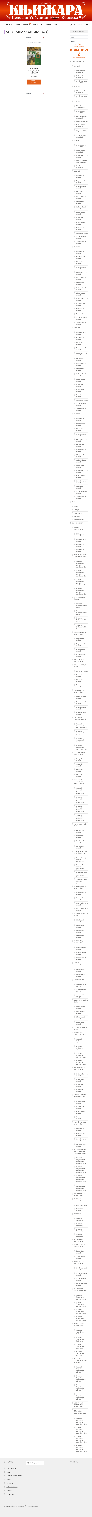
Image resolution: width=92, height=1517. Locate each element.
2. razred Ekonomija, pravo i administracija (81, 573)
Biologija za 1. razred (80, 535)
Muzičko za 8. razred (80, 477)
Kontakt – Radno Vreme (14, 1476)
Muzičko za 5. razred (80, 223)
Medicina (77, 516)
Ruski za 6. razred (82, 314)
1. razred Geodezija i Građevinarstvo (81, 726)
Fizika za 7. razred (79, 343)
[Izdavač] (79, 41)
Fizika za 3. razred (80, 681)
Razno (74, 502)
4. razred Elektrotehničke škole (81, 627)
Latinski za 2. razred (80, 975)
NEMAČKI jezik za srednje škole (80, 1123)
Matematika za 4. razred (82, 1090)
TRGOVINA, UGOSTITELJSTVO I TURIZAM (80, 1360)
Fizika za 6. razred (80, 263)
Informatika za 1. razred (81, 893)
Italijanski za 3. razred (81, 953)
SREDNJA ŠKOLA (77, 523)
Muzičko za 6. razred (80, 304)
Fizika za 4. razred (80, 686)
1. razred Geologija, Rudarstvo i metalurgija (80, 791)
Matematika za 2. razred (82, 1080)
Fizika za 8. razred (80, 430)
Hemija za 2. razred (80, 836)
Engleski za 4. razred (81, 655)
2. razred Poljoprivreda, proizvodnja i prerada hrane (81, 1169)
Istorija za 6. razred (80, 283)
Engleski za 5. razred (80, 182)
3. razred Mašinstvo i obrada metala (81, 1055)
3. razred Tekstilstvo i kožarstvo (80, 1346)
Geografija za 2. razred (81, 765)
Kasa (56, 24)
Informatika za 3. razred (82, 904)
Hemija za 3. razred (80, 842)
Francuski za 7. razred (81, 349)
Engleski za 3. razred (80, 650)
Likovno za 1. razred (80, 1007)
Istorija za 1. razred (80, 921)
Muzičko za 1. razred (80, 1102)
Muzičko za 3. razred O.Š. (80, 126)
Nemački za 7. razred (80, 396)
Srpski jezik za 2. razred (81, 1274)
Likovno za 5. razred (80, 213)
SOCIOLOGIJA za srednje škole (79, 1240)
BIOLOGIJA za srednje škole (78, 528)
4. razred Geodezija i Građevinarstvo (81, 747)
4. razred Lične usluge (81, 996)
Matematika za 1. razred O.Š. (82, 77)
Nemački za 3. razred (81, 1140)
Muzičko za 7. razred (80, 390)
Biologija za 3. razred (81, 545)
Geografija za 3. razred (81, 770)
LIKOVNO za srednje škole (81, 1001)
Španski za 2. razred (80, 1257)
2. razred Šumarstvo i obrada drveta (81, 1304)
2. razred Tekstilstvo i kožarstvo (80, 1339)
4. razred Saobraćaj (79, 1235)
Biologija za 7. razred (81, 333)
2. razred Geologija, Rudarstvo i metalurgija (80, 800)
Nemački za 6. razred (81, 310)
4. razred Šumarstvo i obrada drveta (81, 1318)
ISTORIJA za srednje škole (81, 914)
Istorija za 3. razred (80, 931)
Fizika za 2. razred (80, 675)
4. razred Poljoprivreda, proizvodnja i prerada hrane (81, 1187)
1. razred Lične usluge (81, 985)
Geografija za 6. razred (81, 273)
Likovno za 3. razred (80, 1018)
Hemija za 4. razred (80, 847)
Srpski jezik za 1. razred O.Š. (81, 82)
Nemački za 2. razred (81, 1135)
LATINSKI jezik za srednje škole (80, 964)
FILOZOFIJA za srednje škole (79, 660)
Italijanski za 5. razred (81, 208)
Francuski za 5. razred (81, 187)
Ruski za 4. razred (79, 1210)
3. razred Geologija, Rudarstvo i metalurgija (80, 809)
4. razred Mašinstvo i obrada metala (81, 1062)
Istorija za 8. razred (80, 456)
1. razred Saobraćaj (79, 1219)
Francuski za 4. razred (81, 713)
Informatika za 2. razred (82, 899)
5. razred (77, 171)
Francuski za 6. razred (81, 268)
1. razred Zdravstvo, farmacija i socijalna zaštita (81, 1421)
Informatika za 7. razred (82, 364)
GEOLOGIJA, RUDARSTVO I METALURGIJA (79, 781)
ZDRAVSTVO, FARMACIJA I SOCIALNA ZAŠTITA (80, 1412)
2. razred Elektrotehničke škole (81, 613)
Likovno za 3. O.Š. (82, 121)
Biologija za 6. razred (81, 252)
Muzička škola (78, 520)
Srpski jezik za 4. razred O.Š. (81, 167)
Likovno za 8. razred (80, 466)
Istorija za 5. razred (80, 203)
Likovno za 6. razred (80, 294)
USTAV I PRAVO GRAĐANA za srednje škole (79, 1405)
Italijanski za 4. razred (81, 959)
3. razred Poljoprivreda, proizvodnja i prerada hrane (81, 1178)
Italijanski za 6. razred (81, 289)
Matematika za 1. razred (82, 1075)
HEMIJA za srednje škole (80, 825)
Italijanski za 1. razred (81, 948)
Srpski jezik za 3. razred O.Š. (81, 136)
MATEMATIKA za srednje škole (79, 1068)
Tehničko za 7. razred (81, 409)
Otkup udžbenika (22, 24)
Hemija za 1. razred (80, 831)
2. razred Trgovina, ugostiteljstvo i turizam (81, 1378)
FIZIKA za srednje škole (80, 666)
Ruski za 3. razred (82, 1205)
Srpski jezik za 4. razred (81, 1284)
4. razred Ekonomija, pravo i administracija (81, 591)
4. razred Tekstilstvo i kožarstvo (80, 1353)
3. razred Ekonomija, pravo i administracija (81, 582)
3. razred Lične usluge (81, 990)
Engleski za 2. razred (80, 645)
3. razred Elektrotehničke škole (81, 620)
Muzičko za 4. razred (80, 1118)
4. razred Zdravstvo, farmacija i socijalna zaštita (81, 1448)
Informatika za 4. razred (82, 909)
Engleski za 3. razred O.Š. (80, 112)
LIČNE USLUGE (79, 980)
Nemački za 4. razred (81, 1145)
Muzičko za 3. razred (80, 1112)
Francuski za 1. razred (81, 697)
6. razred (77, 247)
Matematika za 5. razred (82, 218)
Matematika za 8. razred (82, 471)
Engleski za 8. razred (81, 424)
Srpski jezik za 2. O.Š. (81, 97)
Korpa (48, 24)
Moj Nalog (37, 24)
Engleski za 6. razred (80, 257)
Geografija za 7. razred (81, 354)
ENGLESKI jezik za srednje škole (80, 633)
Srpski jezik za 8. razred (81, 492)
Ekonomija (77, 506)
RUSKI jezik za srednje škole (78, 1200)
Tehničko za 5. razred (81, 242)
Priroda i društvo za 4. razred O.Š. (82, 161)
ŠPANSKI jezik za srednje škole (79, 1245)
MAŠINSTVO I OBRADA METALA (80, 1033)
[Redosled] (35, 37)
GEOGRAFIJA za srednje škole (79, 753)
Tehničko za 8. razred (81, 497)
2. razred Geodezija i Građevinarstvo (81, 733)
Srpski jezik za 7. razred (81, 404)
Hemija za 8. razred (80, 445)
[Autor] (79, 37)
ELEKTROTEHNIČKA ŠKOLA (80, 598)
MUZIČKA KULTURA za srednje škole (80, 1096)
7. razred (77, 328)
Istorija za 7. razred (80, 369)
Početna (8, 24)
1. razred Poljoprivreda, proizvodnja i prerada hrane (81, 1160)
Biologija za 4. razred (81, 550)
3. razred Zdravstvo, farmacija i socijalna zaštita (81, 1439)
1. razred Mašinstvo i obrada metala (81, 1041)
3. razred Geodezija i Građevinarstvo (81, 740)
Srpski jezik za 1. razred (81, 1269)
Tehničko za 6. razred (81, 323)
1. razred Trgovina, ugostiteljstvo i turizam (81, 1370)
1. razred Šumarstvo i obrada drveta (81, 1297)
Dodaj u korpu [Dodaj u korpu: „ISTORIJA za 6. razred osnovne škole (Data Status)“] (34, 82)
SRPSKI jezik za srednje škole (79, 1262)
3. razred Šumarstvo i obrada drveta (81, 1311)
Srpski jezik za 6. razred (81, 318)
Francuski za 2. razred (81, 703)
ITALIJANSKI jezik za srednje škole (81, 942)
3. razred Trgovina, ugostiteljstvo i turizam (81, 1387)
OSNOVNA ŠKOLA (78, 61)
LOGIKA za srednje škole (80, 1028)
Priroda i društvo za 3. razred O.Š (82, 131)
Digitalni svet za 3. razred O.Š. (81, 107)
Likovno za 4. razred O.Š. (80, 151)
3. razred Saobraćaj (79, 1230)
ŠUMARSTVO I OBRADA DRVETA (80, 1290)
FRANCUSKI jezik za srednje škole (80, 691)
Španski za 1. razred (80, 1252)
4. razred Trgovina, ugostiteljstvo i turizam (81, 1396)
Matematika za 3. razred (82, 1085)
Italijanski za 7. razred (81, 375)
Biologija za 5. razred (81, 176)
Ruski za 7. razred (82, 400)
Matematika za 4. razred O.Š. (82, 156)
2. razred (77, 86)
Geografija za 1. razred (81, 760)
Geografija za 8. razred (81, 440)
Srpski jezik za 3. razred (81, 1279)
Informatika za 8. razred (82, 450)
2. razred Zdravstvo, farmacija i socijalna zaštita (81, 1430)
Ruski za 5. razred (82, 233)
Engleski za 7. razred (80, 338)
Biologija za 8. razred (81, 419)
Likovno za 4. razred (80, 1023)
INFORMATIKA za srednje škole (80, 887)
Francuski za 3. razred (81, 708)
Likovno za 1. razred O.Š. (80, 71)
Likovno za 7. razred (80, 380)
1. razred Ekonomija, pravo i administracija (81, 564)
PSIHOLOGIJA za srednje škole (79, 1195)
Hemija (76, 510)
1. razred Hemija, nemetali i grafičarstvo (81, 860)
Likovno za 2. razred (80, 1013)
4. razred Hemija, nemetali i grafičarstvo (81, 881)
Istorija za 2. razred (80, 926)
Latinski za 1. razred (80, 970)
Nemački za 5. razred (80, 229)
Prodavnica (10, 1494)
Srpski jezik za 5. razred (81, 237)
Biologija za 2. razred (81, 540)
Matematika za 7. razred (82, 385)
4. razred (77, 140)
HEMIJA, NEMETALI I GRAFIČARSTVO (80, 852)
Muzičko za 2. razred (80, 1107)
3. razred (77, 101)
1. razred (76, 66)
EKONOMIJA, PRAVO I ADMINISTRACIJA (81, 556)
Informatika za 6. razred (82, 278)
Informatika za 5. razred (82, 197)
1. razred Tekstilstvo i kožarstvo (80, 1332)
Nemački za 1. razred (80, 1129)
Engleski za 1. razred (80, 639)
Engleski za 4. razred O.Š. (81, 146)
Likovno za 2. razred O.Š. (80, 92)
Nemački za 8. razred (81, 482)
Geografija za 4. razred (81, 775)
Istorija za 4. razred (80, 936)
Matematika (78, 513)
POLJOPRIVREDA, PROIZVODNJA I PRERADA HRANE (80, 1151)
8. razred (77, 414)
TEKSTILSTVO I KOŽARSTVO (79, 1325)
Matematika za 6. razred (82, 299)
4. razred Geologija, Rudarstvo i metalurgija (80, 818)
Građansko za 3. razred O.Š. (81, 117)
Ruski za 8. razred (79, 487)
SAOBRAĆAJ (78, 1214)
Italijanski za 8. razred (81, 461)
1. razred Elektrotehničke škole (81, 605)
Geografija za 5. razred (81, 192)
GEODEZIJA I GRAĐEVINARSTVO (80, 718)
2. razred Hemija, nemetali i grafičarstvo (81, 867)
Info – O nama (11, 1468)
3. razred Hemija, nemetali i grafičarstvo (81, 874)
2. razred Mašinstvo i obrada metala (81, 1048)
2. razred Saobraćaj (79, 1225)
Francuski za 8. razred (81, 435)
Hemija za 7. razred (80, 359)
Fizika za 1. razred (82, 671)
